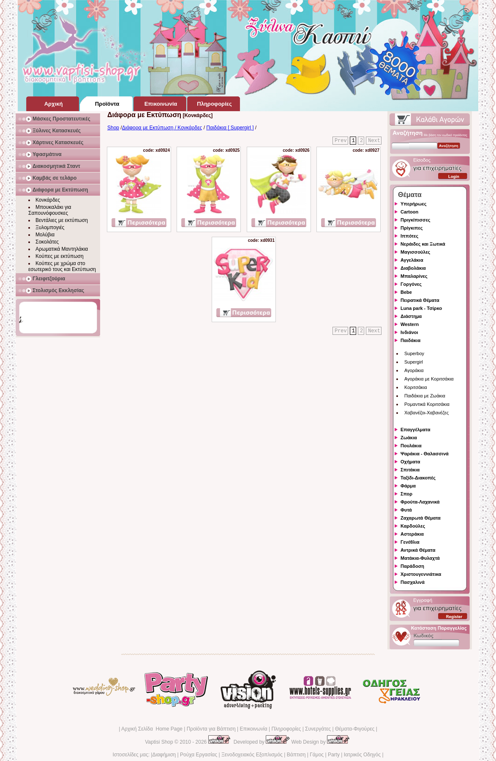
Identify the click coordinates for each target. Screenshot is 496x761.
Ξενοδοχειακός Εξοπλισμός (252, 755)
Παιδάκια (410, 340)
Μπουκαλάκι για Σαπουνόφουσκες (49, 210)
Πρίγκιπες (411, 227)
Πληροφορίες (286, 729)
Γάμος (317, 755)
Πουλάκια (411, 445)
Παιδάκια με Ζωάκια (424, 395)
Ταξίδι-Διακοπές (418, 477)
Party (334, 755)
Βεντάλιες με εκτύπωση (61, 220)
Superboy (414, 353)
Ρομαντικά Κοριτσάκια (427, 404)
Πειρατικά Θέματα (420, 300)
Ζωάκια (409, 437)
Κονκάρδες (47, 200)
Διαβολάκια (413, 268)
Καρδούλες (413, 525)
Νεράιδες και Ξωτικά (423, 243)
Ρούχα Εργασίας (198, 755)
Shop (113, 128)
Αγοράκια (414, 370)
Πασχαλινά (413, 582)
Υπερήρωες (414, 203)
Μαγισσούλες (415, 252)
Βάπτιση (296, 755)
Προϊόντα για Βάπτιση (211, 729)
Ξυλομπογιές (49, 227)
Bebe (406, 292)
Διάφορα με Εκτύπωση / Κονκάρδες (162, 128)
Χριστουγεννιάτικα (421, 574)
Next (374, 141)
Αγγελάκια (412, 260)
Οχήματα (410, 461)
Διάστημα (411, 316)
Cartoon (409, 211)
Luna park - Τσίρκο (421, 308)
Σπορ (406, 493)
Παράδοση (412, 566)
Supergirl (413, 361)
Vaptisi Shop (159, 742)
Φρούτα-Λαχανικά (420, 501)
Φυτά (406, 509)
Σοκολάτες (47, 242)
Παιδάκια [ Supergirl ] (229, 128)
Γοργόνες (411, 284)
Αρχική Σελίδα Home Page (152, 729)
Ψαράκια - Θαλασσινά (425, 453)
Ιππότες (409, 235)
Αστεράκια (412, 534)
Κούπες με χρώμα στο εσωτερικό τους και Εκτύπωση (62, 266)
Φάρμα (408, 485)
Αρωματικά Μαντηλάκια (61, 249)
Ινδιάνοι (409, 332)
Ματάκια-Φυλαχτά (420, 558)
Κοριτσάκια (415, 387)
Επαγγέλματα (415, 429)
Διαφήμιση (164, 755)
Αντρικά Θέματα (418, 550)
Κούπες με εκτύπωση (59, 256)
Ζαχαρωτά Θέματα (421, 517)
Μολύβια (45, 235)
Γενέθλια (410, 542)
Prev (341, 141)
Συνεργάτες (318, 729)
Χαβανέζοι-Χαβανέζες (426, 412)
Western (410, 324)
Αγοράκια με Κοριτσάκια (429, 378)
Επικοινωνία (253, 729)
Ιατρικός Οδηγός (362, 755)
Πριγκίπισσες (416, 219)
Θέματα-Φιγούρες (354, 729)
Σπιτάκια (410, 469)
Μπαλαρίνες (414, 276)
